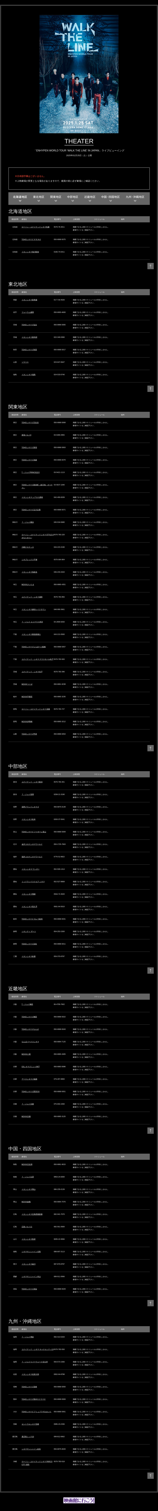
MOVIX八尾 (26, 1054)
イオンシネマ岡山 (29, 1189)
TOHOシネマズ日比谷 (30, 422)
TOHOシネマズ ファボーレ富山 (34, 832)
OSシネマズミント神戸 (31, 1067)
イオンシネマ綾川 (29, 1264)
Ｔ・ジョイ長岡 (28, 794)
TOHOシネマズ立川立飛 (31, 510)
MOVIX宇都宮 (27, 697)
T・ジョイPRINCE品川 (31, 472)
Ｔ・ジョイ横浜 (28, 522)
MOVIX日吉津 (27, 1164)
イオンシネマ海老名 (29, 572)
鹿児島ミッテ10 (28, 1437)
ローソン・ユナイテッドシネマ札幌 (35, 227)
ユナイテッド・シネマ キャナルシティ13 (38, 1349)
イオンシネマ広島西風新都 (32, 1214)
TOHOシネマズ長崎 (29, 1387)
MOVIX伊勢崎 (27, 721)
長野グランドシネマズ (30, 807)
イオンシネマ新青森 (29, 300)
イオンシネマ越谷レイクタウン (34, 609)
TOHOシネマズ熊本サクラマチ (34, 1399)
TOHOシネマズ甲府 (29, 734)
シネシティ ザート (29, 931)
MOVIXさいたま (28, 584)
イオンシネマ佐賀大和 (30, 1374)
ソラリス (25, 362)
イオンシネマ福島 (29, 375)
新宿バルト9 (26, 435)
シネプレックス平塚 (29, 559)
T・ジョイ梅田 (27, 1004)
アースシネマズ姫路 (29, 1079)
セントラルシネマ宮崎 (30, 1424)
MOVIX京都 (26, 1116)
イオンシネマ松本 (29, 819)
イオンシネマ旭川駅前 (30, 252)
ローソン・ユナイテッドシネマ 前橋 (36, 709)
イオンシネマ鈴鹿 (29, 956)
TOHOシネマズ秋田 (29, 350)
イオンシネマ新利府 (29, 337)
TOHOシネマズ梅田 (29, 1017)
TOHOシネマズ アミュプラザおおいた (37, 1412)
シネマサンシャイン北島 (31, 1252)
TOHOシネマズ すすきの (31, 239)
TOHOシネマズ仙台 (29, 325)
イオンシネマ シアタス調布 (32, 497)
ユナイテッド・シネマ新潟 (32, 782)
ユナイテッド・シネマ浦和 (32, 597)
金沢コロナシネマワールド (32, 844)
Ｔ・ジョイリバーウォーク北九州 (35, 1362)
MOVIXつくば (27, 684)
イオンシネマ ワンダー (31, 869)
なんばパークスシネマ (30, 1042)
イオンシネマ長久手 (29, 906)
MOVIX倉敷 (26, 1202)
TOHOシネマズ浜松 (29, 944)
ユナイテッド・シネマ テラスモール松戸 (37, 659)
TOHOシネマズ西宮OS (31, 1091)
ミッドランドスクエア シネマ (33, 882)
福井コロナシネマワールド (32, 857)
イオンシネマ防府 (29, 1239)
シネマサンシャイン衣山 (31, 1276)
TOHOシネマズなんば (30, 1029)
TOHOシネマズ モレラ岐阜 (32, 919)
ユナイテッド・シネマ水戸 (32, 672)
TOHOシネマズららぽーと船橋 (34, 647)
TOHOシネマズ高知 (29, 1289)
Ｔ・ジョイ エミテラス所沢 (32, 622)
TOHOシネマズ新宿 (29, 447)
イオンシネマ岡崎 (29, 894)
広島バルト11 (27, 1227)
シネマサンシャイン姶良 (31, 1449)
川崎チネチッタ (28, 547)
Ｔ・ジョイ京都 (28, 1104)
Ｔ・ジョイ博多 (28, 1337)
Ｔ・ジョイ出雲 (28, 1177)
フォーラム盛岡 (28, 312)
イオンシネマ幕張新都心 (31, 634)
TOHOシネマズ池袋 (29, 460)
